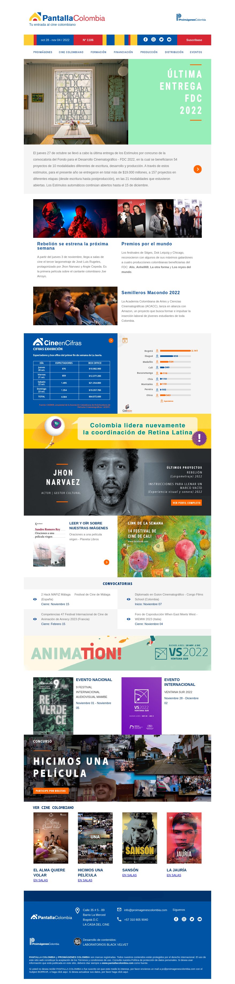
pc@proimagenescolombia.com (178, 969)
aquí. (65, 972)
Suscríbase (194, 40)
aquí (125, 972)
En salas (40, 880)
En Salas (129, 875)
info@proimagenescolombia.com (145, 910)
